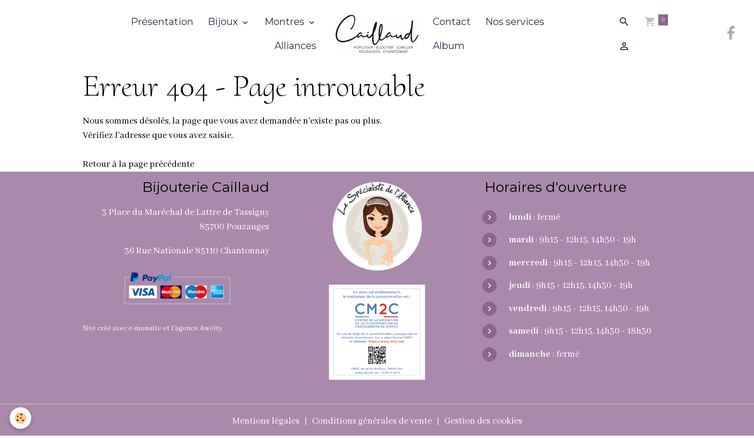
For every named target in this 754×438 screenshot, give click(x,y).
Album (449, 45)
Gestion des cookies (483, 421)
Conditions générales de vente (372, 421)
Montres (285, 21)
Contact (452, 21)
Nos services (514, 21)
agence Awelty (199, 328)
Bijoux (224, 21)
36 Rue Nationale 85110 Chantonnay (197, 251)
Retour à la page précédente (138, 164)
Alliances (295, 45)
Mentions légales (266, 421)
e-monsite (145, 328)
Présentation (162, 21)
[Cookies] (20, 418)
